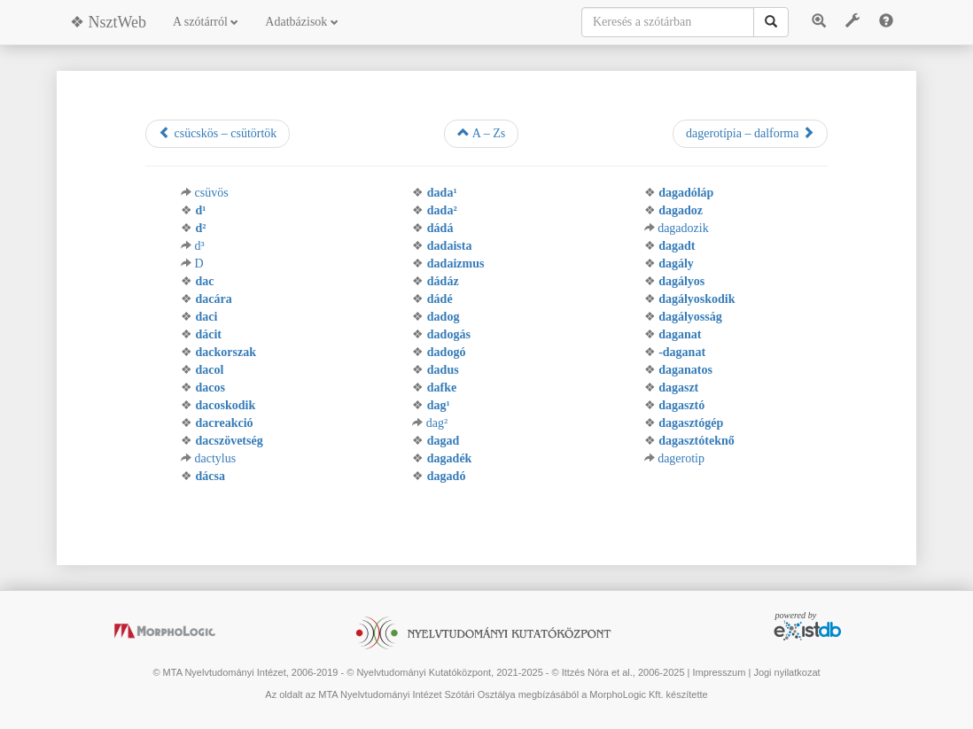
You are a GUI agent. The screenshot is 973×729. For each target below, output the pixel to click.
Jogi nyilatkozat (786, 672)
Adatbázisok (301, 21)
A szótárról (205, 21)
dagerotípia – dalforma (750, 133)
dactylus (215, 458)
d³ (199, 245)
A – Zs (481, 133)
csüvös (211, 192)
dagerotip (681, 458)
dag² (437, 423)
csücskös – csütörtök (217, 133)
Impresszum (718, 672)
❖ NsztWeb (108, 22)
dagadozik (683, 228)
